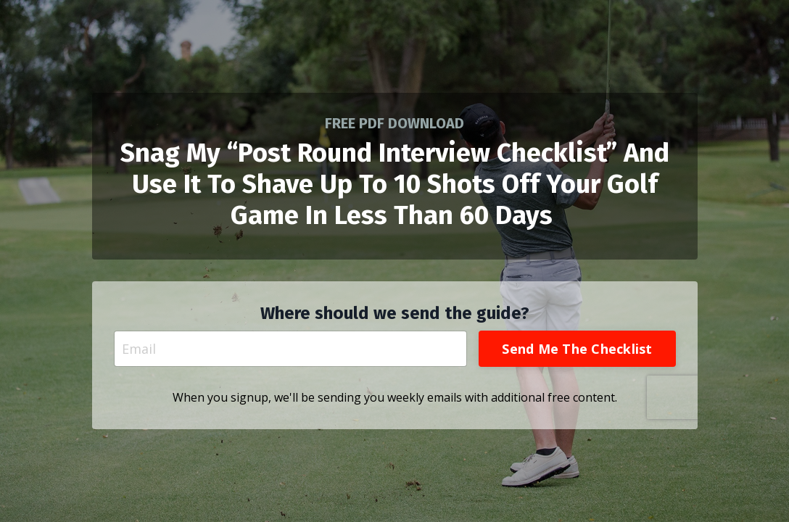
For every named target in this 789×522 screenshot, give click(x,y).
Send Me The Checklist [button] (577, 348)
